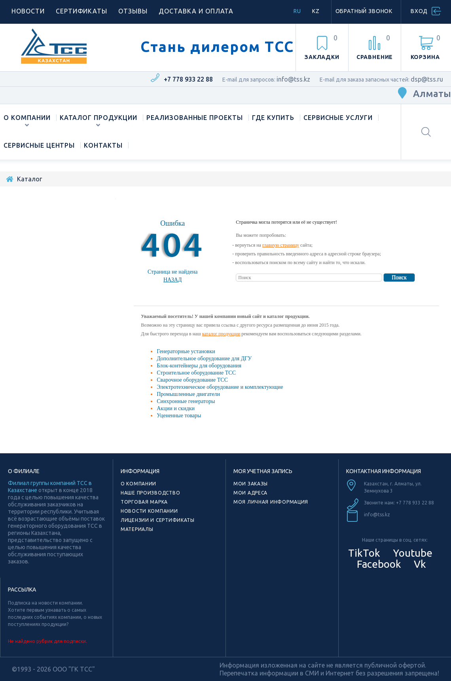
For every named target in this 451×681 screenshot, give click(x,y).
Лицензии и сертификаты (158, 520)
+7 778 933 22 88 (188, 79)
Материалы (137, 529)
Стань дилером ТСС (217, 47)
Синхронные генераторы (186, 401)
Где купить (273, 117)
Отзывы (133, 11)
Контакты (103, 145)
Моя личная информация (270, 501)
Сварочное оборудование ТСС (192, 380)
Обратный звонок (364, 11)
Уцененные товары (179, 415)
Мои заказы (250, 483)
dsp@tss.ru (427, 79)
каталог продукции (221, 334)
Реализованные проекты (194, 117)
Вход (419, 11)
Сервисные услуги (338, 117)
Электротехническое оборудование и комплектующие (220, 387)
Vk (418, 564)
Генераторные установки (186, 351)
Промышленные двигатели (188, 394)
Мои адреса (250, 492)
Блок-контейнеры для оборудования (199, 366)
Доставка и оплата (196, 11)
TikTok (364, 553)
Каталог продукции (98, 117)
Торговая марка (144, 501)
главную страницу (280, 245)
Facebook (377, 564)
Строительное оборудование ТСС (196, 373)
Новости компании (149, 511)
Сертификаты (82, 11)
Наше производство (150, 492)
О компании (27, 117)
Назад (172, 280)
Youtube (411, 553)
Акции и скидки (176, 408)
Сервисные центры (39, 145)
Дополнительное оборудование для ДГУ (204, 358)
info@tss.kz (293, 79)
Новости (28, 11)
